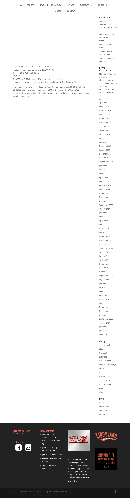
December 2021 (105, 264)
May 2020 (103, 334)
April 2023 (103, 220)
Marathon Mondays (107, 365)
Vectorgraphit (33, 495)
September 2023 (106, 205)
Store (71, 5)
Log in (101, 402)
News (41, 5)
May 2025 (103, 142)
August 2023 (104, 209)
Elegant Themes (26, 495)
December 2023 (105, 193)
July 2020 (103, 326)
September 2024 (106, 162)
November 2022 (106, 240)
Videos (58, 11)
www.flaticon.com (41, 495)
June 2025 (103, 138)
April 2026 (103, 103)
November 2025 (106, 122)
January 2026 (104, 114)
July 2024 (103, 165)
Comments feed (106, 410)
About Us (31, 5)
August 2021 (104, 279)
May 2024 (103, 173)
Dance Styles (86, 5)
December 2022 (105, 236)
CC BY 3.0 (53, 495)
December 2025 (105, 118)
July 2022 (103, 256)
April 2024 (103, 177)
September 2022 (106, 248)
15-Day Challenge (106, 345)
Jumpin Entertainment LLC (59, 491)
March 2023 (104, 224)
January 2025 (104, 150)
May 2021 (103, 291)
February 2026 (105, 110)
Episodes (102, 5)
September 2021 (106, 275)
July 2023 (103, 213)
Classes (102, 349)
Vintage (102, 392)
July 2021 (103, 283)
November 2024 (106, 158)
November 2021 (106, 268)
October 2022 (105, 244)
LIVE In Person (105, 361)
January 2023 (104, 232)
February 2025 (105, 146)
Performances (105, 376)
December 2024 (105, 154)
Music (101, 368)
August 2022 (104, 252)
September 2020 (106, 319)
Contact (71, 11)
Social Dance (104, 380)
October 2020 (105, 315)
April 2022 (103, 260)
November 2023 (106, 197)
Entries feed (104, 406)
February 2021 (105, 299)
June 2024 (103, 169)
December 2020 (105, 307)
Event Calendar (55, 5)
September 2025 (106, 130)
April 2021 (103, 295)
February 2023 (105, 228)
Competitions (104, 353)
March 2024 (104, 181)
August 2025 (104, 134)
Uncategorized (105, 384)
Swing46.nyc (73, 481)
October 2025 (105, 126)
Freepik (20, 495)
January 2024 (104, 189)
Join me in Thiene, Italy (52, 454)
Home (20, 5)
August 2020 (104, 323)
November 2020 (106, 311)
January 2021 (104, 303)
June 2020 (103, 330)
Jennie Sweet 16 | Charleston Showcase (106, 37)
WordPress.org (105, 414)
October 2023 (105, 201)
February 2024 (105, 185)
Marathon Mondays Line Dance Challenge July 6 (108, 89)
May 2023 (103, 217)
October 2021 (105, 271)
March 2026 (104, 107)
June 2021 (103, 287)
